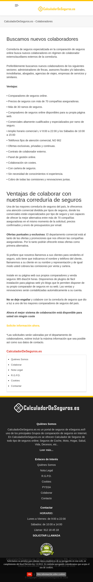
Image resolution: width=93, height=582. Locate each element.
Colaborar (16, 364)
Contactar (16, 386)
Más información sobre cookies (51, 574)
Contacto (46, 498)
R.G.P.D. (15, 375)
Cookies (15, 380)
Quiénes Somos (19, 359)
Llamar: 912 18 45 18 (46, 529)
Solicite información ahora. (23, 325)
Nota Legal (17, 370)
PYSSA (46, 487)
